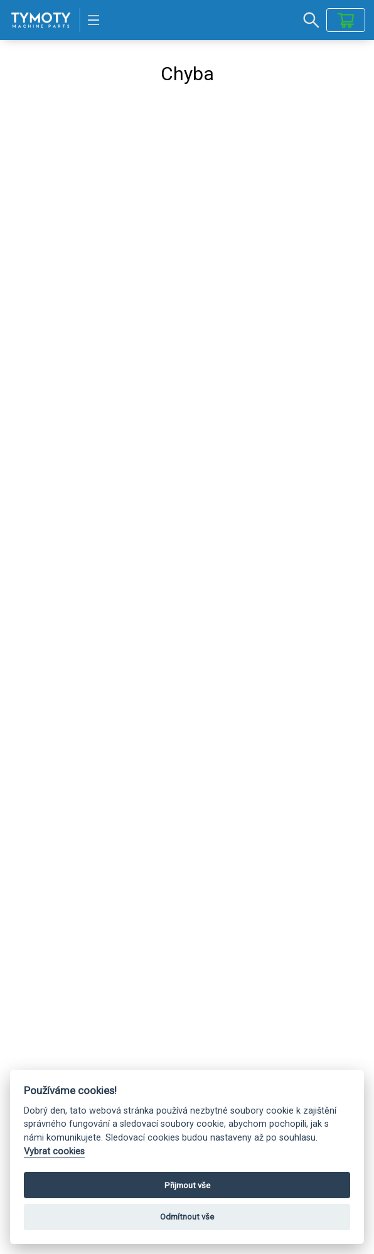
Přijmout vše (187, 1185)
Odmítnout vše (187, 1216)
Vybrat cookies (54, 1151)
